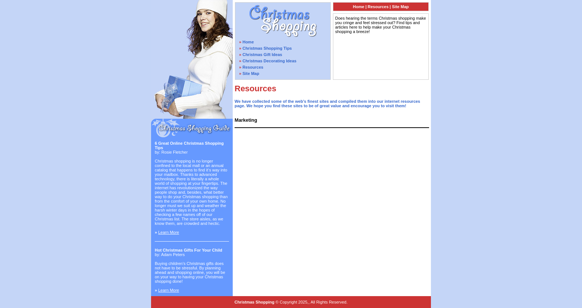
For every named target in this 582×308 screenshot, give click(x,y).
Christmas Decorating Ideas (269, 61)
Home (248, 42)
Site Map (250, 73)
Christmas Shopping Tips (267, 48)
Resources (252, 67)
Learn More (168, 232)
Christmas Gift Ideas (262, 54)
